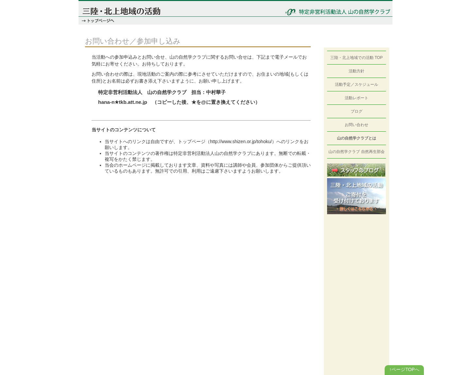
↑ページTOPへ (404, 369)
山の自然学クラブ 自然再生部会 (356, 151)
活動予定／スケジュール (356, 84)
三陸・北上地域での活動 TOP (356, 57)
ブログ (356, 111)
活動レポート (356, 98)
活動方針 (356, 71)
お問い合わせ (356, 124)
